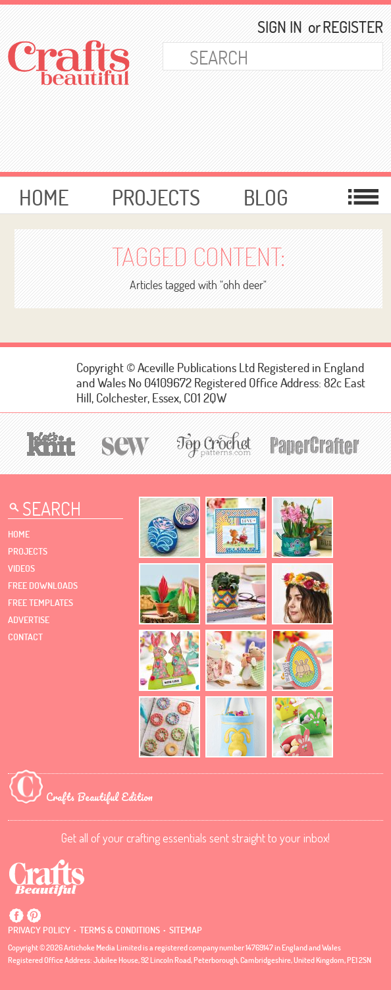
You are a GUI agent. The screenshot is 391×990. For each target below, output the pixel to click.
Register (347, 27)
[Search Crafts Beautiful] (256, 56)
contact (25, 637)
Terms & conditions (120, 930)
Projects (156, 197)
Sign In (279, 27)
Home (43, 197)
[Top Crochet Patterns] (211, 444)
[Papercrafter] (314, 444)
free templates (40, 603)
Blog (266, 197)
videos (21, 568)
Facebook (16, 915)
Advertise (28, 620)
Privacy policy (39, 930)
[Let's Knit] (51, 442)
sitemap (185, 930)
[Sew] (126, 444)
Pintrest (33, 915)
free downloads (43, 585)
